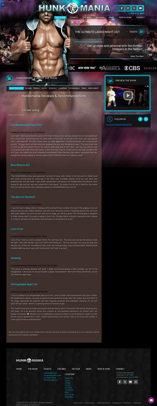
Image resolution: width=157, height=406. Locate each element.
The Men (87, 17)
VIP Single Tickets (50, 378)
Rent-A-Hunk (125, 17)
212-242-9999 (133, 377)
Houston (68, 385)
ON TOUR (76, 369)
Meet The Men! (139, 56)
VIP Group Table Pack (51, 380)
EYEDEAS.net (35, 405)
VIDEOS (44, 88)
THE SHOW (33, 369)
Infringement (116, 403)
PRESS (84, 88)
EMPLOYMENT (93, 88)
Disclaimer (127, 403)
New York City (69, 394)
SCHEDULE (53, 88)
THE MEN (28, 88)
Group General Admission (52, 375)
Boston (67, 380)
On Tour (100, 17)
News (111, 17)
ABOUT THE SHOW (16, 88)
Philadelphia (69, 397)
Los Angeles (69, 390)
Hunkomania (24, 78)
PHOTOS (36, 88)
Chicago (68, 383)
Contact (140, 17)
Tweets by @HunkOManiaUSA (118, 124)
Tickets (74, 17)
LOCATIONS (63, 88)
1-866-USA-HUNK (128, 373)
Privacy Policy (89, 403)
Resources (137, 403)
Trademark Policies (103, 403)
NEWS (88, 369)
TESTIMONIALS (74, 88)
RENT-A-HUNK (104, 369)
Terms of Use (78, 403)
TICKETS (47, 369)
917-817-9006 (128, 375)
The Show (60, 17)
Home (48, 17)
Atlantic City (69, 378)
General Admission (50, 373)
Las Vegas (68, 387)
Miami (67, 392)
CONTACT (120, 369)
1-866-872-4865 (136, 13)
